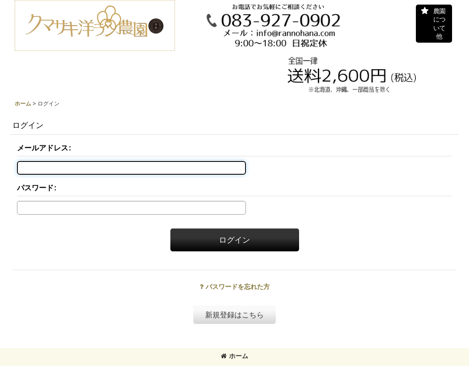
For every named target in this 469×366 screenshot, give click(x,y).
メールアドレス (42, 148)
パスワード (35, 187)
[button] (434, 24)
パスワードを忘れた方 (235, 286)
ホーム (234, 356)
